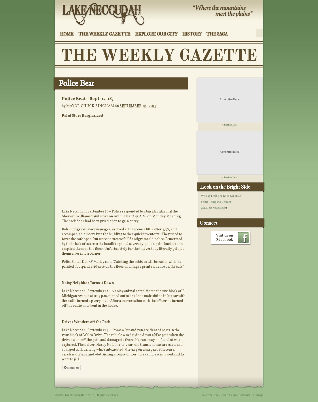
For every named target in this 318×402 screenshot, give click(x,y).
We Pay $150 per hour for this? (221, 196)
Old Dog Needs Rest (214, 208)
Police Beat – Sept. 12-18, (87, 99)
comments (71, 368)
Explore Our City (156, 34)
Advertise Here (230, 99)
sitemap (258, 395)
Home (67, 34)
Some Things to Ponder (216, 202)
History (191, 34)
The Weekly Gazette (104, 34)
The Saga (217, 34)
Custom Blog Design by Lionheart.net (226, 395)
